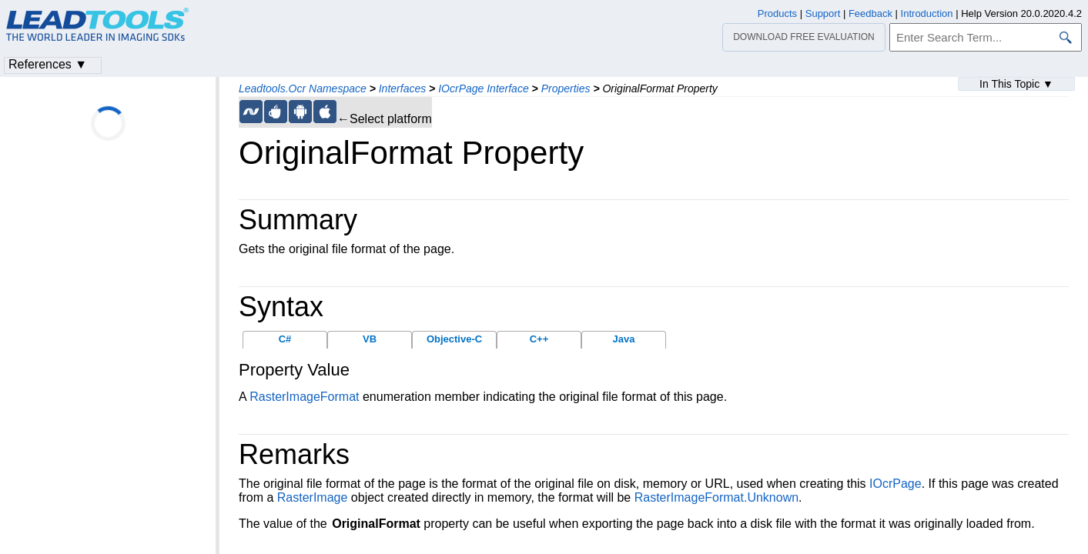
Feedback (870, 13)
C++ (539, 339)
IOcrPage (895, 483)
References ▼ (47, 64)
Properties (566, 88)
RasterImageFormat (304, 396)
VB (370, 339)
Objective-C (454, 339)
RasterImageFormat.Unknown (716, 497)
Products (777, 13)
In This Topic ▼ (1016, 84)
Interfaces (402, 88)
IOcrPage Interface (483, 88)
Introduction (927, 13)
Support (823, 13)
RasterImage (312, 497)
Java (624, 339)
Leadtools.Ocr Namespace (303, 88)
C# (285, 339)
